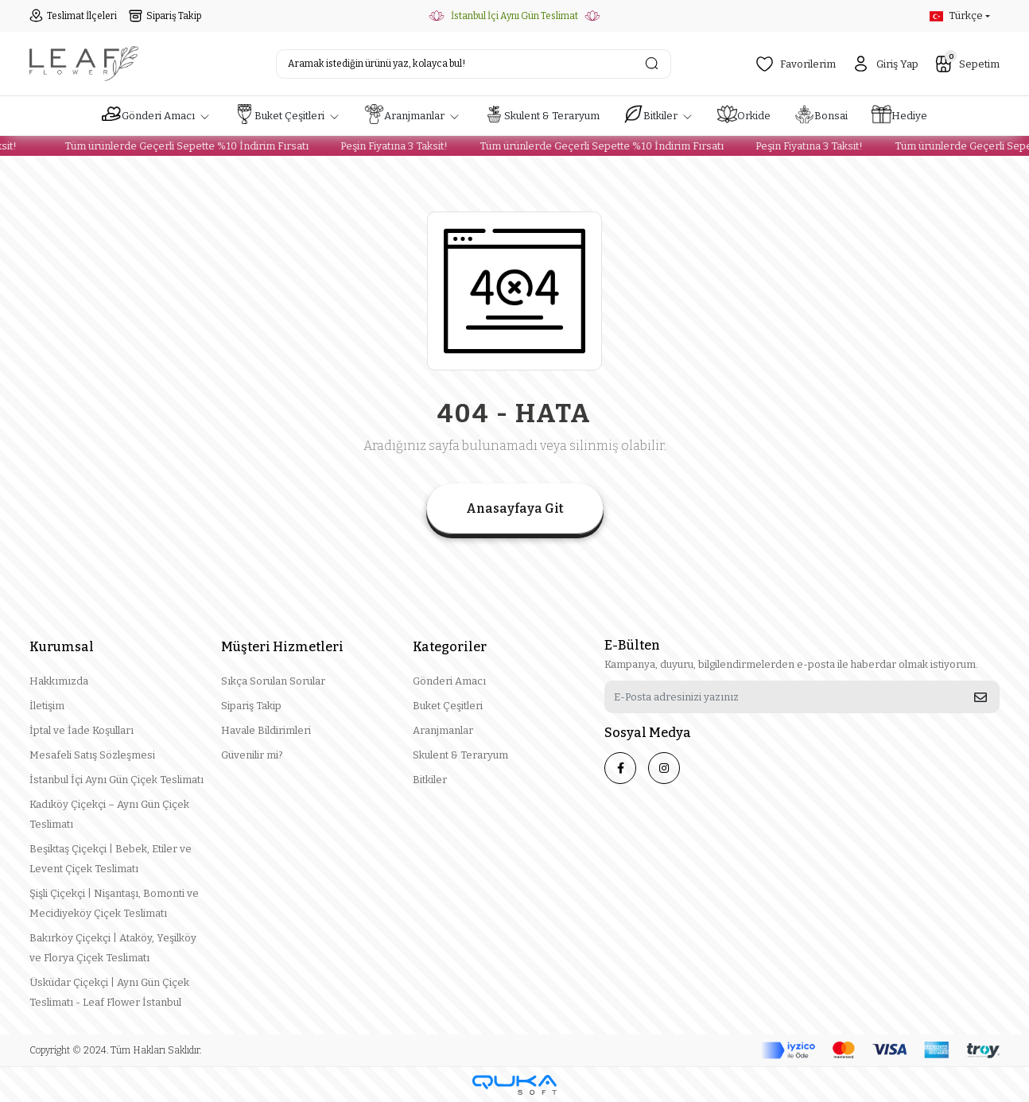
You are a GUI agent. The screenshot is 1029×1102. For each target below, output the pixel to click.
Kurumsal (61, 646)
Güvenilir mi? (252, 755)
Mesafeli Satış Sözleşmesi (92, 755)
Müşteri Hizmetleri (282, 646)
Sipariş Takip (165, 16)
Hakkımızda (58, 681)
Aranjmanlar (443, 730)
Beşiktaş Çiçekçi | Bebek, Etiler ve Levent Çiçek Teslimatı (110, 859)
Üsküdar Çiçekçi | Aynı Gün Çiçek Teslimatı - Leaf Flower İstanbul (109, 992)
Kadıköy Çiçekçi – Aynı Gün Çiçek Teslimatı (109, 814)
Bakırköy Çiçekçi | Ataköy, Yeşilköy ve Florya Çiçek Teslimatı (112, 948)
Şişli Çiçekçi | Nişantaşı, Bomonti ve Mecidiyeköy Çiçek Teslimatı (114, 903)
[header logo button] (83, 63)
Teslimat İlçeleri (73, 16)
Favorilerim (795, 64)
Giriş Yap (885, 64)
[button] (156, 116)
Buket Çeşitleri (448, 706)
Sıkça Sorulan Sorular (273, 681)
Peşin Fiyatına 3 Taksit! (386, 146)
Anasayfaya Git (515, 508)
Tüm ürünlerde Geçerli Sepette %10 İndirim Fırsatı (178, 146)
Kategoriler (450, 646)
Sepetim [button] (967, 62)
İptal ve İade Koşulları (81, 730)
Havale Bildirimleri (266, 730)
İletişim (46, 706)
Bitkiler (430, 780)
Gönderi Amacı (449, 681)
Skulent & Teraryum (460, 755)
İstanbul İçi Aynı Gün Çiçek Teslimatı (116, 780)
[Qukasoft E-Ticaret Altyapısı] (514, 1085)
